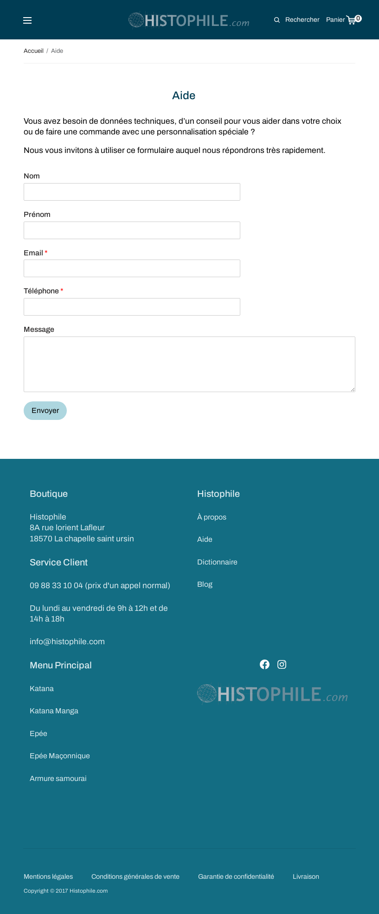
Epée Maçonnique (60, 756)
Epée (38, 733)
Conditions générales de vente (135, 876)
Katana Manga (54, 711)
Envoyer (45, 410)
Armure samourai (58, 778)
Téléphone (44, 291)
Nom (32, 176)
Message (39, 329)
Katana (42, 688)
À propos (211, 517)
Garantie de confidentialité (236, 876)
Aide (204, 539)
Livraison (306, 876)
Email (36, 253)
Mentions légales (48, 876)
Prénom (37, 214)
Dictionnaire (217, 562)
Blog (204, 584)
